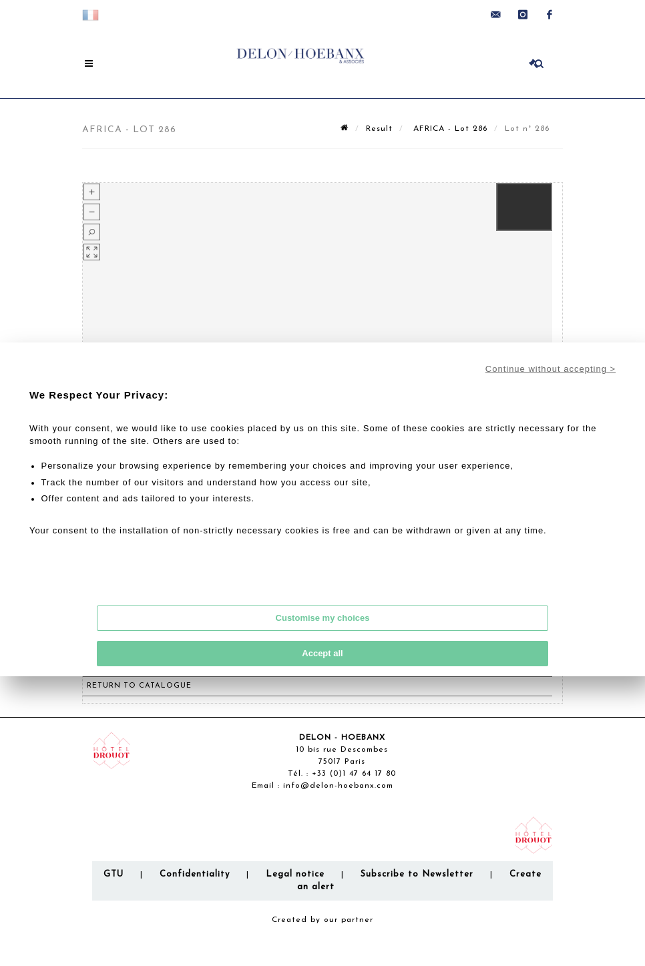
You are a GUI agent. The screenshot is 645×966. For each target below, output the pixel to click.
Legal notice (295, 874)
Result (379, 129)
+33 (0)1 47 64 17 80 (354, 774)
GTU (113, 874)
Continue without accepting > (550, 369)
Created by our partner (322, 920)
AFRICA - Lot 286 (448, 129)
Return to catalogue (139, 686)
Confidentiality (195, 874)
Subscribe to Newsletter (417, 874)
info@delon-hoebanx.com (338, 786)
